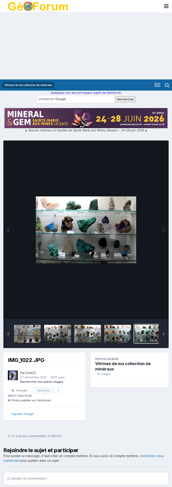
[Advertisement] (86, 46)
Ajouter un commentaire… (28, 478)
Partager (19, 390)
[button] (8, 334)
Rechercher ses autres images (41, 381)
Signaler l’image (22, 414)
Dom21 (31, 373)
